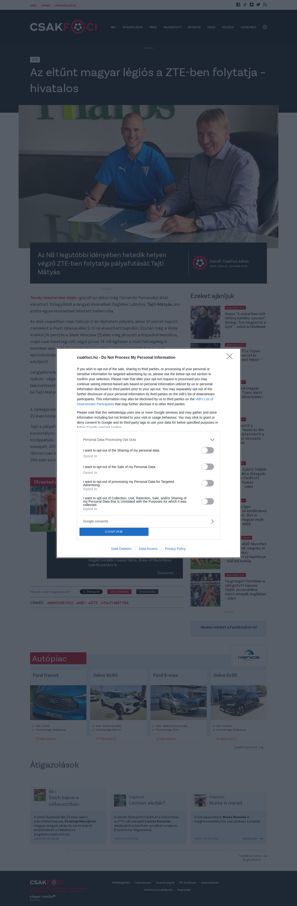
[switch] (208, 450)
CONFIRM (114, 531)
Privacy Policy (175, 549)
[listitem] (148, 439)
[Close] (231, 357)
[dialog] (148, 453)
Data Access (148, 549)
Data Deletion (121, 549)
